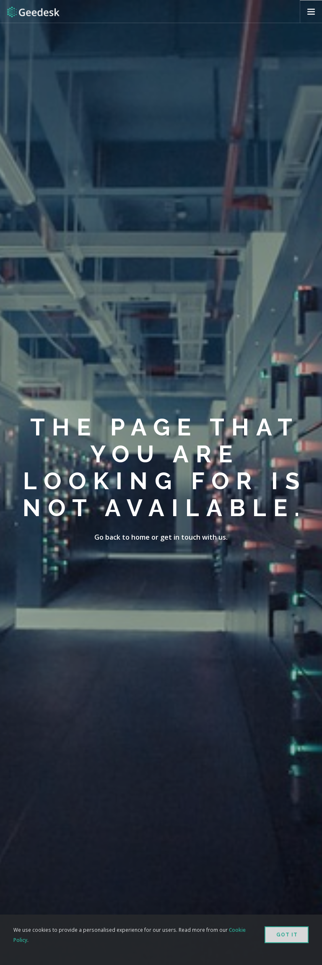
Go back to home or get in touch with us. (161, 537)
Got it (287, 935)
